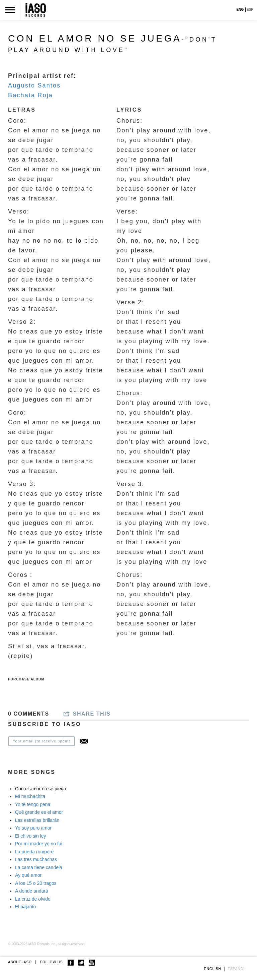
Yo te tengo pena (32, 804)
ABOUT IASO (20, 962)
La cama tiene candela (38, 867)
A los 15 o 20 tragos (36, 883)
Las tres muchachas (36, 859)
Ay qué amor (28, 875)
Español (237, 969)
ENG (240, 9)
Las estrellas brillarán (37, 820)
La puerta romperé (34, 851)
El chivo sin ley (30, 836)
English (212, 969)
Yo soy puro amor (33, 828)
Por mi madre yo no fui (38, 843)
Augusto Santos (34, 85)
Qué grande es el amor (39, 812)
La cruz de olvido (33, 899)
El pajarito (25, 906)
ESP (250, 9)
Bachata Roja (30, 95)
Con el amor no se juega (40, 788)
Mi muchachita (30, 796)
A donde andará (31, 891)
